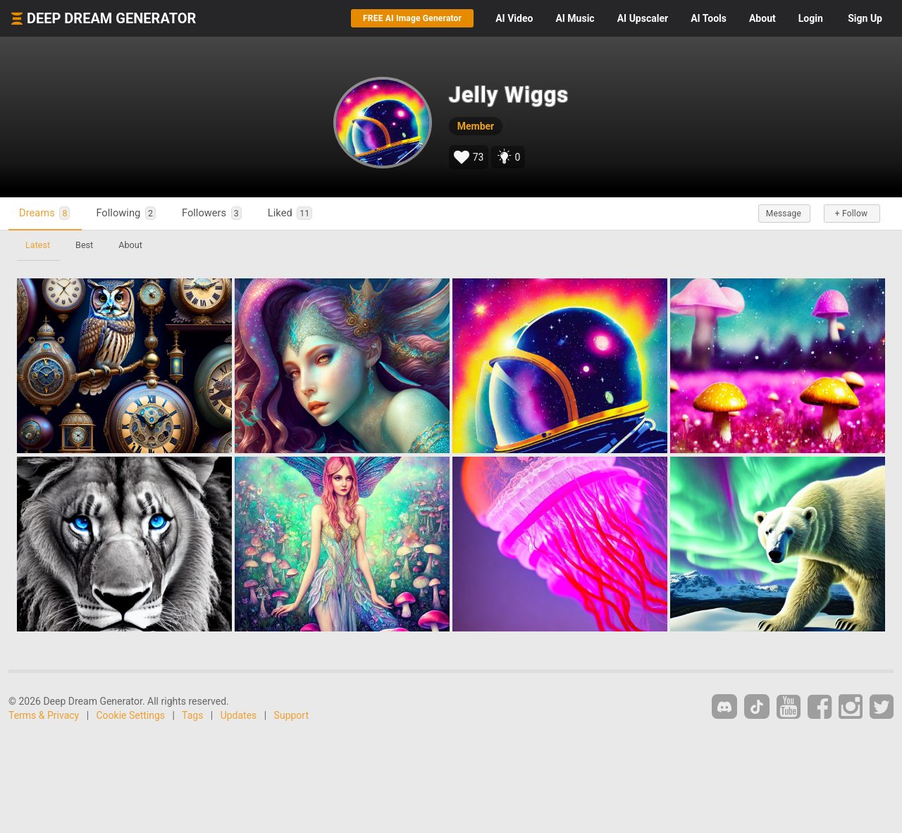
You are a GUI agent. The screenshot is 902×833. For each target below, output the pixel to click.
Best (84, 245)
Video (514, 18)
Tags (192, 715)
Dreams (44, 213)
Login (810, 18)
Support (291, 715)
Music (574, 18)
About (762, 18)
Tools (709, 18)
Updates (239, 715)
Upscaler (642, 18)
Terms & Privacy (43, 715)
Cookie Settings (131, 715)
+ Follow (851, 213)
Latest (37, 245)
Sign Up (865, 18)
